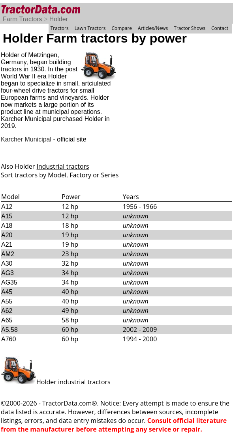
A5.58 (9, 329)
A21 (6, 244)
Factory (80, 175)
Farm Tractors (22, 19)
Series (110, 175)
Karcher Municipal (26, 139)
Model (57, 175)
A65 (6, 320)
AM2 (7, 254)
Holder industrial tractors (56, 382)
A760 (8, 339)
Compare (121, 28)
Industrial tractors (63, 166)
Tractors (60, 28)
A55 (6, 301)
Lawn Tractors (90, 28)
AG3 (7, 273)
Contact (219, 28)
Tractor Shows (189, 28)
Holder (58, 19)
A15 (6, 216)
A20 (6, 235)
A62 (6, 310)
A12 (6, 206)
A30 (6, 263)
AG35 (9, 282)
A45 (6, 292)
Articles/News (153, 28)
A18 (6, 225)
